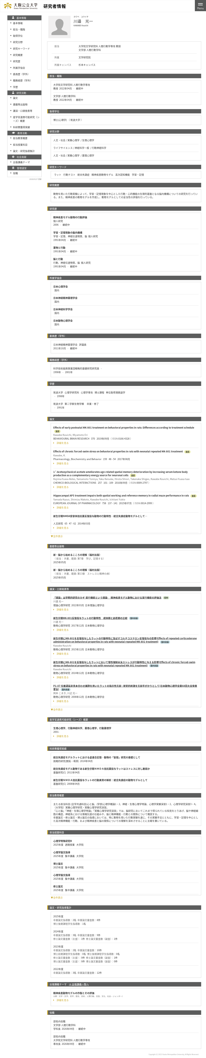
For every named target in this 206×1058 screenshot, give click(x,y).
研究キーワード (21, 48)
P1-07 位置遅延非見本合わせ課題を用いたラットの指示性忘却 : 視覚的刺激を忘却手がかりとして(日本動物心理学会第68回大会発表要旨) (125, 687)
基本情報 (18, 23)
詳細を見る (61, 443)
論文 (15, 98)
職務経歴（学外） (22, 80)
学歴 (15, 87)
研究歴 (16, 61)
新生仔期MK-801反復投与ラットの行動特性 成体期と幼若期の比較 (90, 618)
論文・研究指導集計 (24, 151)
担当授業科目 (20, 144)
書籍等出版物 (20, 104)
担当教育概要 (20, 138)
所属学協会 (19, 67)
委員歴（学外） (21, 74)
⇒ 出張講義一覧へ (79, 984)
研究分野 (18, 42)
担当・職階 (19, 29)
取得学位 (18, 35)
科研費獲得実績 (21, 127)
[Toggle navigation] (200, 5)
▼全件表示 (57, 536)
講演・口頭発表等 (22, 110)
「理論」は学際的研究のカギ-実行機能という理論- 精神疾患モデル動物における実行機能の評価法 (107, 597)
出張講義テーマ (21, 162)
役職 (15, 173)
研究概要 (18, 55)
